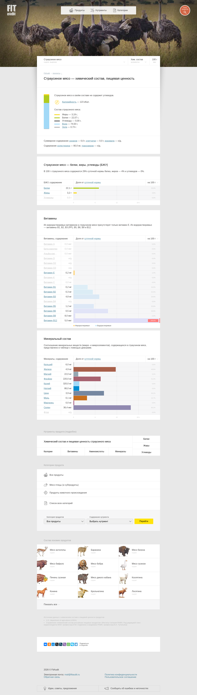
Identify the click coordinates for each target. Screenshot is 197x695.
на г (151, 182)
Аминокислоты (96, 451)
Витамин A (49, 244)
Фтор (46, 412)
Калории (48, 451)
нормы (92, 182)
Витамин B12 (50, 320)
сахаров (73, 141)
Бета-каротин (50, 249)
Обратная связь (52, 677)
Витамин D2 (50, 263)
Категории (123, 10)
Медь (46, 398)
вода (64, 124)
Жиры (47, 193)
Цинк (46, 393)
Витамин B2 (50, 292)
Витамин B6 (50, 311)
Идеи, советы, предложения (62, 688)
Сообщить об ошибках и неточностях (129, 688)
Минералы (120, 451)
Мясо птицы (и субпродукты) (61, 485)
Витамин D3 (50, 268)
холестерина (63, 146)
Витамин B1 (50, 287)
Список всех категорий (58, 503)
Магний (47, 374)
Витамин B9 (50, 316)
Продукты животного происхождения (65, 493)
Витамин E (49, 273)
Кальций (48, 364)
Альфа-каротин (51, 253)
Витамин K (49, 277)
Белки (47, 188)
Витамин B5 (50, 306)
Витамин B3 (50, 296)
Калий (47, 383)
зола (64, 127)
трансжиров (88, 146)
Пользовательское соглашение (120, 677)
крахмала (110, 141)
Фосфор (48, 379)
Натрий (47, 388)
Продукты (80, 10)
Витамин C (49, 282)
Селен (47, 407)
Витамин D (49, 258)
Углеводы (48, 197)
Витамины (73, 451)
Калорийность (69, 102)
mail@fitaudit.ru (72, 674)
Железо (48, 369)
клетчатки (91, 141)
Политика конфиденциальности (121, 674)
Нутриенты (101, 10)
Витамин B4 (50, 301)
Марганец (49, 403)
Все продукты (53, 475)
